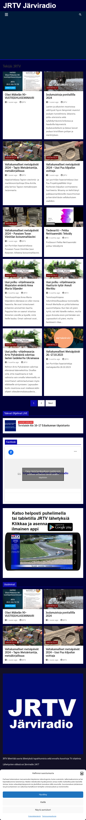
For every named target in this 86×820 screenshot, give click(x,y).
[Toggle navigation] (6, 14)
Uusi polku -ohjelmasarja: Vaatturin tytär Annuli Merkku (61, 285)
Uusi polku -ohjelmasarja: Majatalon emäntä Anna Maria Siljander (20, 285)
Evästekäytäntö (34, 816)
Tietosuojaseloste (49, 816)
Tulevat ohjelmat (26, 422)
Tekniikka (50, 224)
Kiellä (43, 802)
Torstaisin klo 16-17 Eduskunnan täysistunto (44, 425)
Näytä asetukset (43, 810)
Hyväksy (43, 794)
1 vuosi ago (11, 102)
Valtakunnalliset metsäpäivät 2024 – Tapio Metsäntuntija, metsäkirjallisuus (22, 168)
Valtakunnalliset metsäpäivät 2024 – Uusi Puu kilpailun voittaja (63, 168)
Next (50, 403)
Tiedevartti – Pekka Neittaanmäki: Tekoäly (59, 232)
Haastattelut (52, 88)
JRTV (23, 102)
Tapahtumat (10, 88)
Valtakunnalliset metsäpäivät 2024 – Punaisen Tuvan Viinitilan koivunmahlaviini (22, 234)
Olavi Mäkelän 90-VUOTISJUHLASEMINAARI (19, 96)
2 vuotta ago (53, 238)
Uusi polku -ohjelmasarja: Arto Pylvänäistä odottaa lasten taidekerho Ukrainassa (22, 355)
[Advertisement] (43, 38)
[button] (81, 773)
